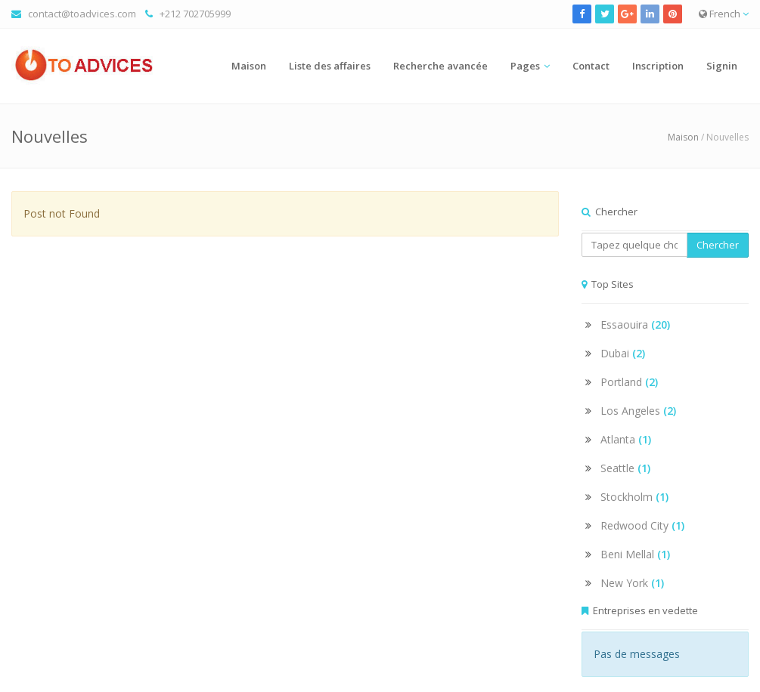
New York (632, 583)
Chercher (717, 245)
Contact (591, 66)
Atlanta (625, 439)
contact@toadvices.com (82, 13)
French (724, 13)
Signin (721, 66)
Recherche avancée (440, 66)
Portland (629, 382)
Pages (525, 66)
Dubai (622, 353)
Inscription (658, 66)
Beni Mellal (635, 554)
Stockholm (634, 497)
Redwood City (642, 525)
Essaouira (635, 324)
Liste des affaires (330, 66)
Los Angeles (638, 410)
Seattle (625, 468)
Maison (248, 66)
